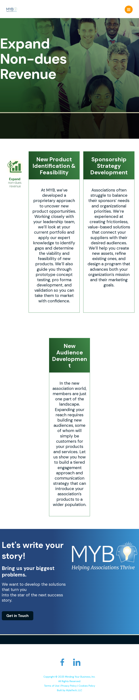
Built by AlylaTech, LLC (69, 690)
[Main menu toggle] (129, 10)
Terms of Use (51, 685)
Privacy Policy (69, 685)
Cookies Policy (87, 685)
